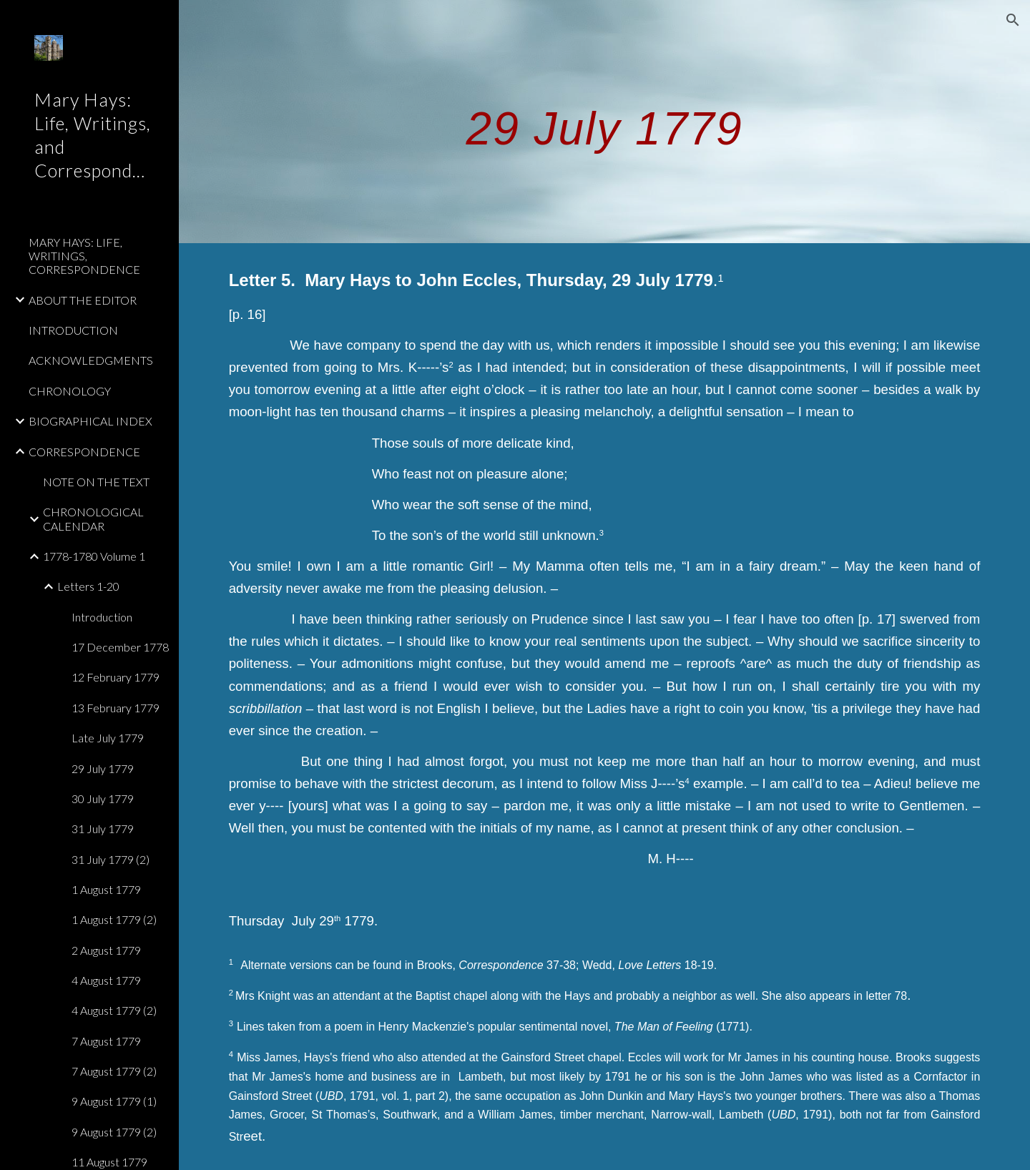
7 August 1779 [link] (106, 1041)
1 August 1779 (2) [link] (114, 919)
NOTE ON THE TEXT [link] (96, 481)
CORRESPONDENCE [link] (84, 451)
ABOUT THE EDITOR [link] (83, 300)
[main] (604, 121)
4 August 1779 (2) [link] (114, 1010)
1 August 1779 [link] (106, 889)
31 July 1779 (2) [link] (110, 859)
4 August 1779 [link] (106, 980)
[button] (1013, 20)
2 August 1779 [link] (106, 950)
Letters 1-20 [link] (88, 586)
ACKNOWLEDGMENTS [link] (91, 360)
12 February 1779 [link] (116, 677)
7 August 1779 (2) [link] (114, 1071)
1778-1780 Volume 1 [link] (94, 556)
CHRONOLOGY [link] (70, 391)
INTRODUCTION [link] (73, 330)
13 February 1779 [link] (116, 707)
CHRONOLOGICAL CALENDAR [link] (93, 518)
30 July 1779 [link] (103, 798)
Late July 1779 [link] (108, 737)
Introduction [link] (102, 617)
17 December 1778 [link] (120, 647)
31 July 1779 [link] (103, 828)
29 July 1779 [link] (103, 768)
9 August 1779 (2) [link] (114, 1132)
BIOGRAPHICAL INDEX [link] (90, 421)
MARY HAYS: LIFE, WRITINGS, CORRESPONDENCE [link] (84, 256)
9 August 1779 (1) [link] (114, 1101)
